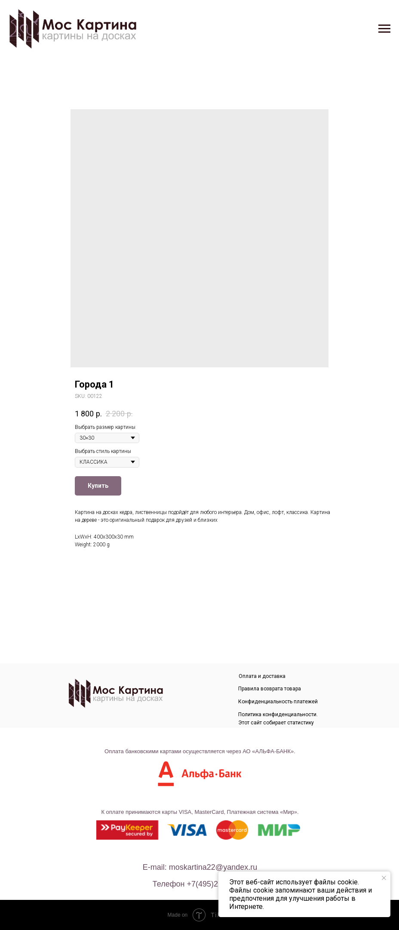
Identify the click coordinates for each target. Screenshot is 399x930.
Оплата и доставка (262, 676)
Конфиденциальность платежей (278, 702)
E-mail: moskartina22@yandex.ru (200, 867)
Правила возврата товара (269, 689)
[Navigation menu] (384, 29)
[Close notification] (384, 878)
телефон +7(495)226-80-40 (201, 884)
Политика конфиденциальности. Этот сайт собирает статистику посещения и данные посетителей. (281, 722)
